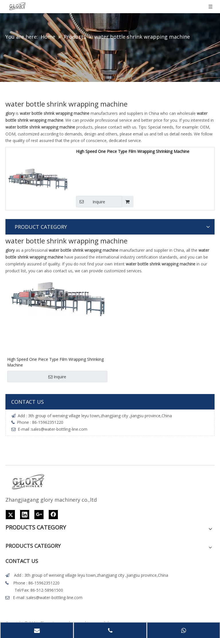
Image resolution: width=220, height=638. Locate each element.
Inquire (90, 201)
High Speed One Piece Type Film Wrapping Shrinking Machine (132, 151)
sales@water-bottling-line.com (59, 429)
